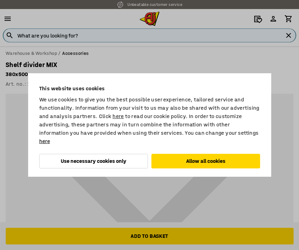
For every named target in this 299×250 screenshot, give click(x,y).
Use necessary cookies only (93, 161)
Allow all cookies (205, 161)
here (118, 116)
